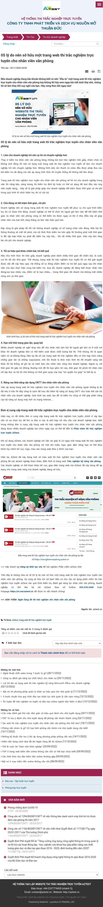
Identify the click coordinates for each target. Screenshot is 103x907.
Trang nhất (22, 897)
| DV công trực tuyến (54, 897)
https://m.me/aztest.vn (21, 591)
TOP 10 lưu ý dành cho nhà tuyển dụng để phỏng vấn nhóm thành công (39, 718)
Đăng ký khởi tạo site (31, 567)
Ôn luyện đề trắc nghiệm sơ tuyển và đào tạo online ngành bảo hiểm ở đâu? (42, 701)
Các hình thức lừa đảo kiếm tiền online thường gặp (28, 756)
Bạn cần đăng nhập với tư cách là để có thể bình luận (44, 653)
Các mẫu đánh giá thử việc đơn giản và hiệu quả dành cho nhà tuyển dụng (41, 713)
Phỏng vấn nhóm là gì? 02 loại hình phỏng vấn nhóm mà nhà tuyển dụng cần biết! (45, 728)
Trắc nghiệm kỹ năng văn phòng (84, 461)
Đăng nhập (9, 43)
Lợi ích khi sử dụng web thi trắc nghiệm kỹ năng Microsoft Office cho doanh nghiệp (46, 683)
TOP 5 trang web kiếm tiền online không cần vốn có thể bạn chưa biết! (39, 751)
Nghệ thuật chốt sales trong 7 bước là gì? (24, 673)
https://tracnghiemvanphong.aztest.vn (52, 559)
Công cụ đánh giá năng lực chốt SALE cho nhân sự (29, 678)
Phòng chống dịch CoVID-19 (23, 807)
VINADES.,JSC (67, 902)
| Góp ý (83, 897)
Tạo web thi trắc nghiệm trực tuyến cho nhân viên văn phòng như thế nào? (41, 723)
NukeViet (44, 902)
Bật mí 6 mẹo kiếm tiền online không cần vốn (26, 761)
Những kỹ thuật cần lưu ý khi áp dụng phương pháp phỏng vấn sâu (37, 736)
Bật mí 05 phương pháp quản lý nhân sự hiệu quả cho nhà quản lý (37, 691)
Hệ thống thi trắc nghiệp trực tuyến (51, 18)
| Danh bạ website (36, 897)
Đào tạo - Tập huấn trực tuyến (19, 781)
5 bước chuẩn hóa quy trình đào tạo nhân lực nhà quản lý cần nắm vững (41, 696)
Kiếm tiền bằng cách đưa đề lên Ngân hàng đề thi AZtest (32, 741)
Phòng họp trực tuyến (15, 787)
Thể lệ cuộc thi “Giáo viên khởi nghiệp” (22, 746)
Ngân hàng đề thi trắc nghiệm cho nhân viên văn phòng (46, 599)
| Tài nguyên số (72, 897)
